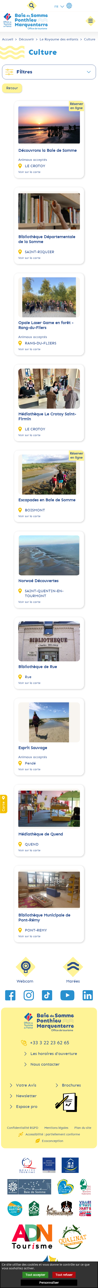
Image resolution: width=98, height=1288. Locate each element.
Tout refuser (64, 1275)
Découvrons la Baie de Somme (47, 150)
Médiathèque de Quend (40, 834)
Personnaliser (49, 1283)
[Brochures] (66, 1102)
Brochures (71, 1085)
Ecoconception (52, 1141)
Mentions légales (56, 1128)
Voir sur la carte (29, 172)
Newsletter (26, 1096)
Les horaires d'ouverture (53, 1053)
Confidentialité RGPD (22, 1128)
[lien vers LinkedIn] (88, 995)
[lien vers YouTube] (67, 995)
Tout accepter (35, 1275)
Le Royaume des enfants (59, 39)
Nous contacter (45, 1064)
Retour (12, 88)
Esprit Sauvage (32, 747)
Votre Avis (26, 1085)
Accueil (7, 39)
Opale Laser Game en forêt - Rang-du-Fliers (45, 325)
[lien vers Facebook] (10, 995)
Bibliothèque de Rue (37, 666)
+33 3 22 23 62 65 (49, 1043)
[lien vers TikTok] (47, 995)
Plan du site (82, 1128)
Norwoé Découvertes (38, 580)
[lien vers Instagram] (29, 995)
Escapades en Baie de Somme (46, 500)
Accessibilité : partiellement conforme (52, 1134)
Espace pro (26, 1106)
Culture (89, 39)
